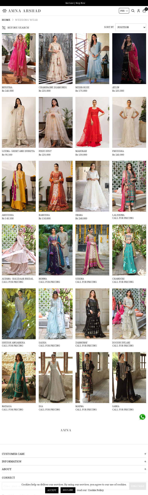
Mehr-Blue (82, 87)
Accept (51, 490)
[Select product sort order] (130, 27)
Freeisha (118, 151)
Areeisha (8, 215)
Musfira (7, 87)
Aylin (115, 87)
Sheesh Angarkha (13, 342)
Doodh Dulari (121, 342)
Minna (43, 278)
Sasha (42, 342)
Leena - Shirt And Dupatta (18, 151)
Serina (79, 278)
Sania (115, 406)
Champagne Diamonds (53, 87)
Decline (68, 490)
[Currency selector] (124, 11)
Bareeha (44, 215)
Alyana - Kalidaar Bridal (17, 278)
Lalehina (118, 215)
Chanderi (118, 278)
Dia (41, 406)
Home (6, 19)
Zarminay (81, 342)
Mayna (79, 406)
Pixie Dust (45, 151)
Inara (79, 215)
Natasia (6, 406)
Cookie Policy (96, 490)
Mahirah (81, 151)
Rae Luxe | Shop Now (75, 3)
